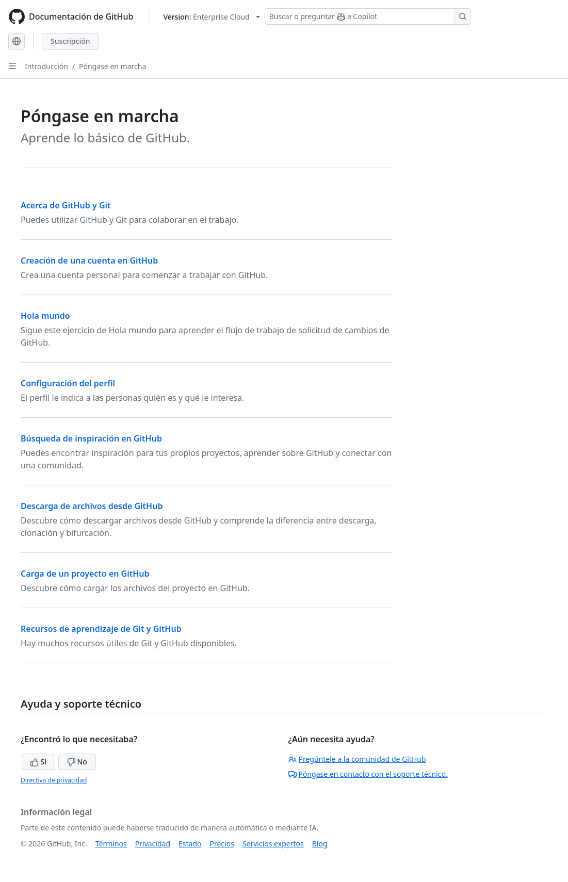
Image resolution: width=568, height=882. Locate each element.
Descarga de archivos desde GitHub (92, 506)
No (77, 761)
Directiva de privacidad (54, 780)
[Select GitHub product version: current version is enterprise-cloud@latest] (211, 17)
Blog (320, 843)
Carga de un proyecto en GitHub (85, 573)
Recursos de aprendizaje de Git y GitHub (101, 628)
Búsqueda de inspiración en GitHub (91, 438)
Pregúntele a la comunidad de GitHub (357, 759)
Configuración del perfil (68, 383)
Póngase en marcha (112, 66)
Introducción (46, 66)
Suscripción (70, 41)
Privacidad (152, 843)
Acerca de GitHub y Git (66, 205)
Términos (111, 843)
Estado (189, 843)
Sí (38, 761)
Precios (222, 843)
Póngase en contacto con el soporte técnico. (368, 774)
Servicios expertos (273, 843)
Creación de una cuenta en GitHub (89, 260)
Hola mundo (45, 315)
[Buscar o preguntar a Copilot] (368, 16)
